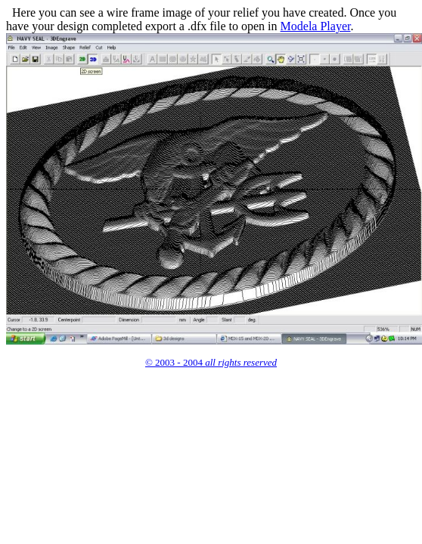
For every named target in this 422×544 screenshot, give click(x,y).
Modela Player (316, 26)
